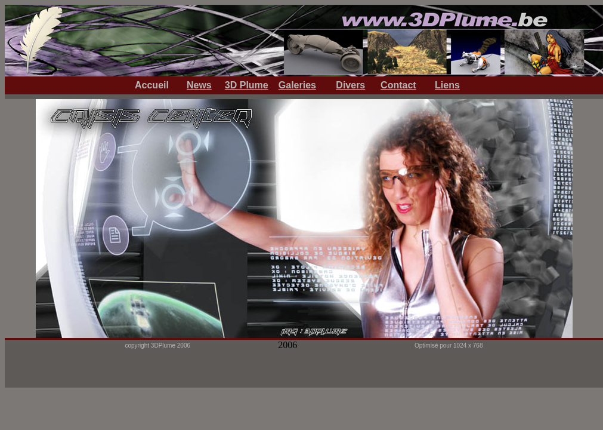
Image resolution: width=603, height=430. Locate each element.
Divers (350, 85)
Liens (447, 85)
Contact (398, 85)
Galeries (297, 85)
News (199, 85)
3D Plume (246, 85)
